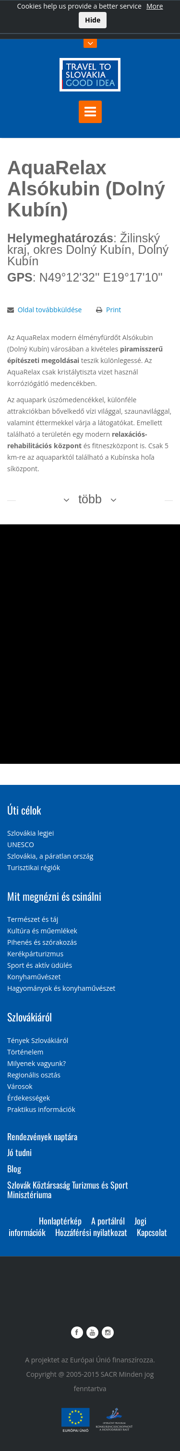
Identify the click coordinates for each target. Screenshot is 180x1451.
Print (113, 309)
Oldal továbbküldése (50, 309)
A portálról (108, 1220)
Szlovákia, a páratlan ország (50, 856)
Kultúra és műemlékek (42, 930)
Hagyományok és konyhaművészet (61, 988)
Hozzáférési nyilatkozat (91, 1232)
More (154, 6)
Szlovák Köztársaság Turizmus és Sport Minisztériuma (67, 1190)
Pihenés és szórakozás (42, 942)
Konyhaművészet (33, 976)
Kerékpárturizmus (35, 953)
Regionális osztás (33, 1074)
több (90, 499)
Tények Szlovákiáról (37, 1040)
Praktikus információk (41, 1109)
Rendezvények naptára (42, 1136)
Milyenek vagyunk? (36, 1063)
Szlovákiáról (29, 1016)
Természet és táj (32, 919)
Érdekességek (28, 1097)
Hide (92, 19)
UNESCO (20, 844)
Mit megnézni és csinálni (54, 896)
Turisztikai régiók (33, 867)
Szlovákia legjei (30, 833)
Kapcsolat (152, 1232)
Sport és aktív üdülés (39, 965)
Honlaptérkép (60, 1220)
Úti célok (24, 809)
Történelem (25, 1051)
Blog (14, 1168)
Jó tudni (19, 1152)
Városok (20, 1086)
